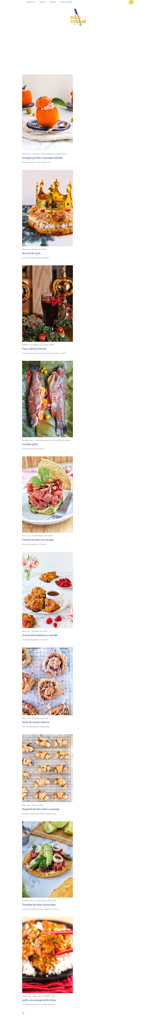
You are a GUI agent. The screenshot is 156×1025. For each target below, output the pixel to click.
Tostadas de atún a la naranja (39, 904)
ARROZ (35, 996)
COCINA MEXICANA (40, 440)
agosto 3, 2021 (26, 996)
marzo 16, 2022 (26, 718)
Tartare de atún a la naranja (38, 539)
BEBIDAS (36, 345)
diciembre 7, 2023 (27, 345)
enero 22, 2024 (26, 154)
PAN (39, 249)
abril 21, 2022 (26, 631)
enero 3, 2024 (26, 249)
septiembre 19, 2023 (27, 440)
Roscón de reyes (31, 253)
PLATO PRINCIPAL (66, 440)
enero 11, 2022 (26, 805)
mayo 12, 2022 (26, 536)
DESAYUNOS (35, 631)
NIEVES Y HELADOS (55, 154)
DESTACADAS (36, 154)
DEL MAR (48, 440)
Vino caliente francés (34, 348)
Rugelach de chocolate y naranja (40, 809)
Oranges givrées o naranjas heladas (42, 157)
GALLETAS (35, 805)
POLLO (53, 996)
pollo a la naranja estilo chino (39, 1000)
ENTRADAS (40, 536)
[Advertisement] (78, 46)
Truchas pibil (29, 444)
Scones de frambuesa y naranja (40, 635)
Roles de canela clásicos (35, 722)
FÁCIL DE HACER (45, 154)
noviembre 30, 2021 (27, 901)
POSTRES (63, 154)
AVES (38, 996)
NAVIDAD (34, 249)
